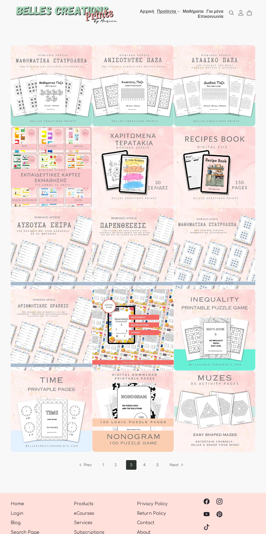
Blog (16, 522)
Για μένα (214, 11)
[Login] (241, 12)
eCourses (84, 513)
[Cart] (251, 13)
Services (83, 522)
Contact (145, 522)
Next (176, 465)
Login (17, 513)
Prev (85, 465)
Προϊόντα (168, 11)
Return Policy (151, 513)
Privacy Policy (152, 503)
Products (83, 503)
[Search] (231, 12)
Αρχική (147, 11)
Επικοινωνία (210, 16)
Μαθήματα (193, 11)
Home (17, 503)
